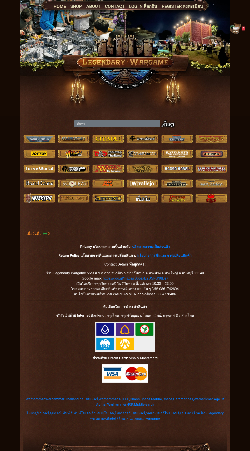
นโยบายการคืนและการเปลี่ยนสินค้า (164, 255)
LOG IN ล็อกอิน (143, 6)
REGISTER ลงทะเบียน (182, 6)
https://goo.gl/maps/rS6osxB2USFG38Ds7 (135, 278)
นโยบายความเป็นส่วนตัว (151, 247)
